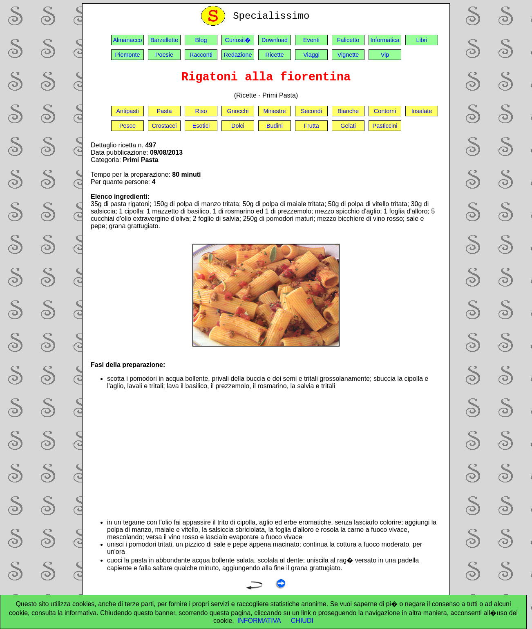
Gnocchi (238, 111)
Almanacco (127, 40)
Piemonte (127, 54)
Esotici (201, 125)
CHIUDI (302, 620)
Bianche (348, 111)
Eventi (311, 40)
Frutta (311, 125)
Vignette (348, 54)
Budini (274, 125)
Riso (201, 111)
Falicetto (348, 40)
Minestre (274, 111)
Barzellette (164, 40)
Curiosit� (238, 40)
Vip (385, 54)
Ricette (275, 54)
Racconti (201, 54)
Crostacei (164, 125)
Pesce (127, 125)
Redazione (238, 54)
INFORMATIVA (259, 620)
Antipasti (127, 111)
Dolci (237, 125)
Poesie (164, 54)
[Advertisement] (274, 454)
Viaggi (311, 54)
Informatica (384, 40)
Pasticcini (385, 125)
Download (275, 40)
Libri (421, 40)
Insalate (421, 111)
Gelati (348, 125)
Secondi (311, 111)
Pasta (164, 111)
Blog (201, 40)
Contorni (385, 111)
